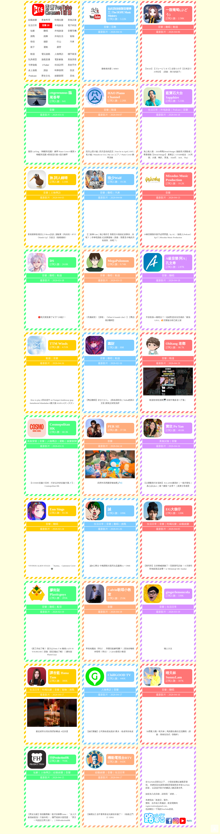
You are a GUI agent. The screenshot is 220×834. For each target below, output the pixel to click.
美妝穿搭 (32, 441)
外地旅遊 (165, 109)
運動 (61, 441)
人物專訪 (56, 192)
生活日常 (153, 109)
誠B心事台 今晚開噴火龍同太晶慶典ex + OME (110, 566)
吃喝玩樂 (172, 524)
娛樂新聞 (72, 441)
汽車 (117, 192)
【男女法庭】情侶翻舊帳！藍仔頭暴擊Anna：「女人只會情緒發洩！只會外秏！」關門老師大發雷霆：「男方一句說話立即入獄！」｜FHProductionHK (52, 817)
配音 (59, 606)
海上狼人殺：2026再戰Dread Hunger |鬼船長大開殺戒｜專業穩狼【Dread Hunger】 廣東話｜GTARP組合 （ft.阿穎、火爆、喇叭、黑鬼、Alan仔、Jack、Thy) (168, 154)
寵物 (64, 689)
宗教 (113, 27)
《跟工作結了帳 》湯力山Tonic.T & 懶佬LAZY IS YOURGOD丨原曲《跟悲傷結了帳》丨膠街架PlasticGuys (52, 651)
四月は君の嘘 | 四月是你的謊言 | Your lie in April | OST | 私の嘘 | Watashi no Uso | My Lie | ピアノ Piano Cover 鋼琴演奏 (110, 154)
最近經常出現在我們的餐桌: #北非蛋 (52, 731)
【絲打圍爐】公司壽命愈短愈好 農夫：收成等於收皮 (110, 731)
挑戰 (123, 524)
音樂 (106, 27)
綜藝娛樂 (184, 524)
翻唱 (168, 27)
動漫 (175, 27)
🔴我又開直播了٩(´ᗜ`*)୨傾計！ (52, 317)
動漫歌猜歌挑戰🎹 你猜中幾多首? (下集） (168, 400)
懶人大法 (168, 648)
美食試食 (164, 441)
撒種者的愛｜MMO (110, 68)
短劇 (35, 772)
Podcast (177, 109)
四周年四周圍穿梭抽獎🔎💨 (110, 483)
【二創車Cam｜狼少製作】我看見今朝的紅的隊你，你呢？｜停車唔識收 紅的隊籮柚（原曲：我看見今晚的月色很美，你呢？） (109, 237)
